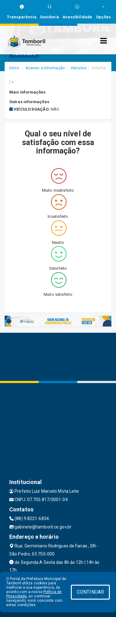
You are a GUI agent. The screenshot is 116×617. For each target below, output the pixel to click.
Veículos (78, 68)
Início (14, 68)
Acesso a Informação (45, 68)
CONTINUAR (90, 592)
